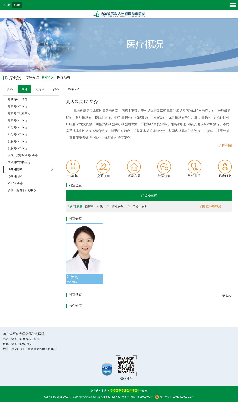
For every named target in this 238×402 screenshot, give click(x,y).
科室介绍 (48, 77)
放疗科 (40, 89)
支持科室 (73, 89)
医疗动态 (63, 77)
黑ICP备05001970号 (142, 397)
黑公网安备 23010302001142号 (174, 397)
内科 (24, 89)
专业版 (7, 5)
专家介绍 (32, 77)
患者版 (17, 5)
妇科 (56, 89)
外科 (10, 89)
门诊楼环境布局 (210, 206)
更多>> (227, 296)
